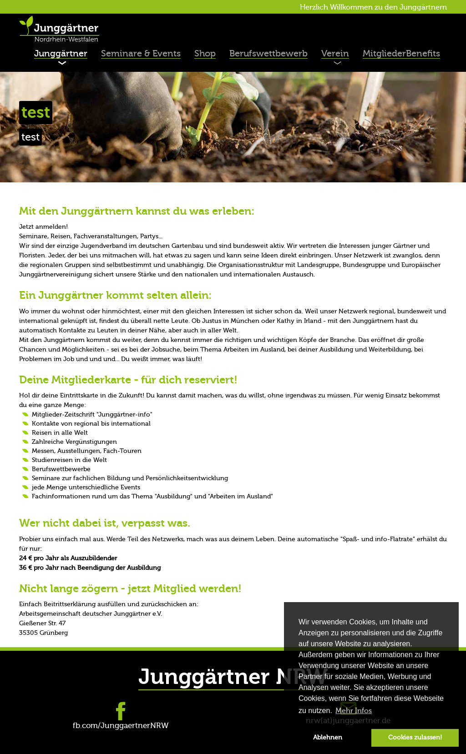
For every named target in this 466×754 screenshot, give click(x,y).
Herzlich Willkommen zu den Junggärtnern (373, 7)
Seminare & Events (141, 53)
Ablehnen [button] (327, 737)
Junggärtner (60, 53)
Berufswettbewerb (268, 53)
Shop (205, 53)
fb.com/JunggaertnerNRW (120, 725)
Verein (335, 53)
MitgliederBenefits (401, 53)
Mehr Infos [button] (353, 711)
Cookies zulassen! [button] (415, 737)
